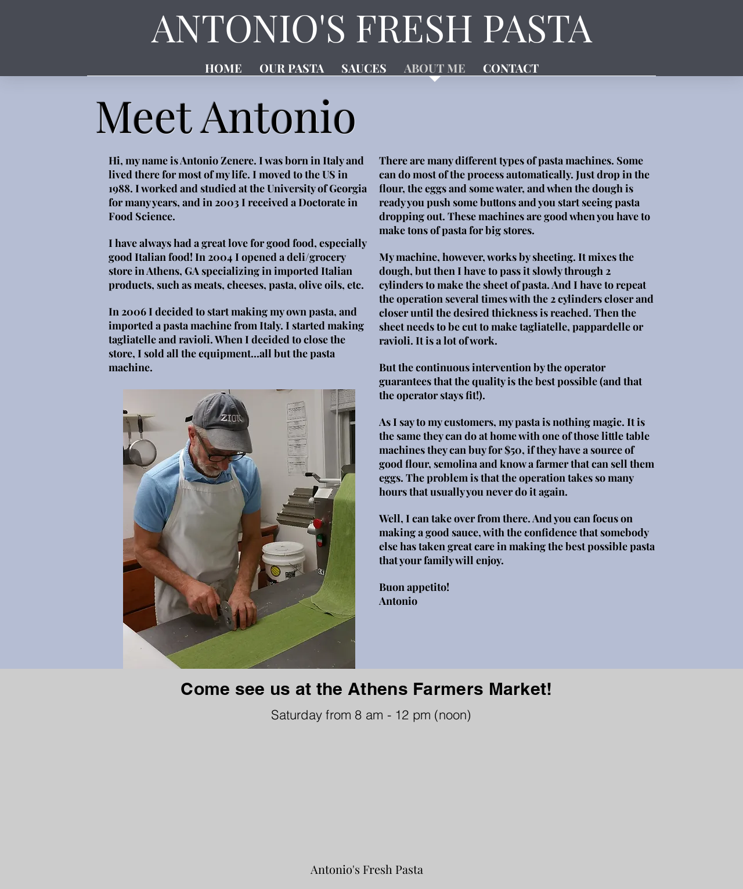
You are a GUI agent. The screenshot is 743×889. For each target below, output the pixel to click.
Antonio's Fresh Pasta (367, 869)
